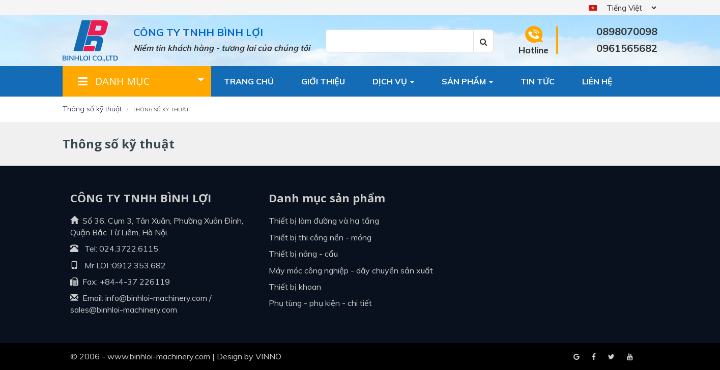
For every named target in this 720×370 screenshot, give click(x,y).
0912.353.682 (139, 265)
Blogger (630, 357)
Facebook (576, 357)
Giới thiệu (323, 81)
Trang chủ (249, 81)
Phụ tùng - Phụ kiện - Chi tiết (320, 303)
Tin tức (538, 81)
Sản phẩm (467, 81)
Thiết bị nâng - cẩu (303, 254)
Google (594, 357)
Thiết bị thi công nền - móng (320, 237)
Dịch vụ (393, 81)
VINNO (268, 356)
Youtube (611, 357)
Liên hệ (597, 81)
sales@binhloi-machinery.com (123, 309)
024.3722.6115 (128, 248)
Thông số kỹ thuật (92, 108)
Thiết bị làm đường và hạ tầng (324, 220)
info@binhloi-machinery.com (156, 298)
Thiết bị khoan (295, 287)
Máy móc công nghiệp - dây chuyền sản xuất (351, 270)
